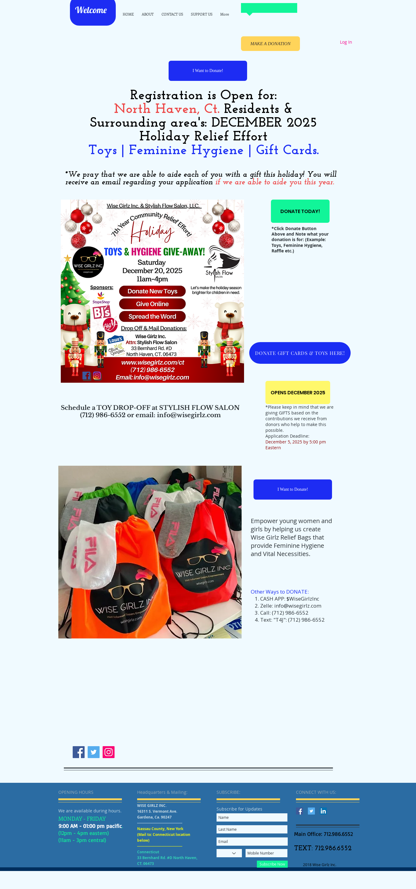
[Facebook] (79, 752)
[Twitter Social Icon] (311, 811)
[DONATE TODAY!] (300, 211)
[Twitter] (94, 752)
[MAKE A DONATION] (270, 43)
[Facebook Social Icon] (299, 811)
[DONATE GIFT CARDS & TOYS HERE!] (300, 353)
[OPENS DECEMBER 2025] (297, 392)
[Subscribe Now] (272, 864)
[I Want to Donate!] (208, 71)
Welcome (92, 9)
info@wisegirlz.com (297, 605)
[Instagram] (109, 752)
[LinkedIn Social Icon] (323, 811)
